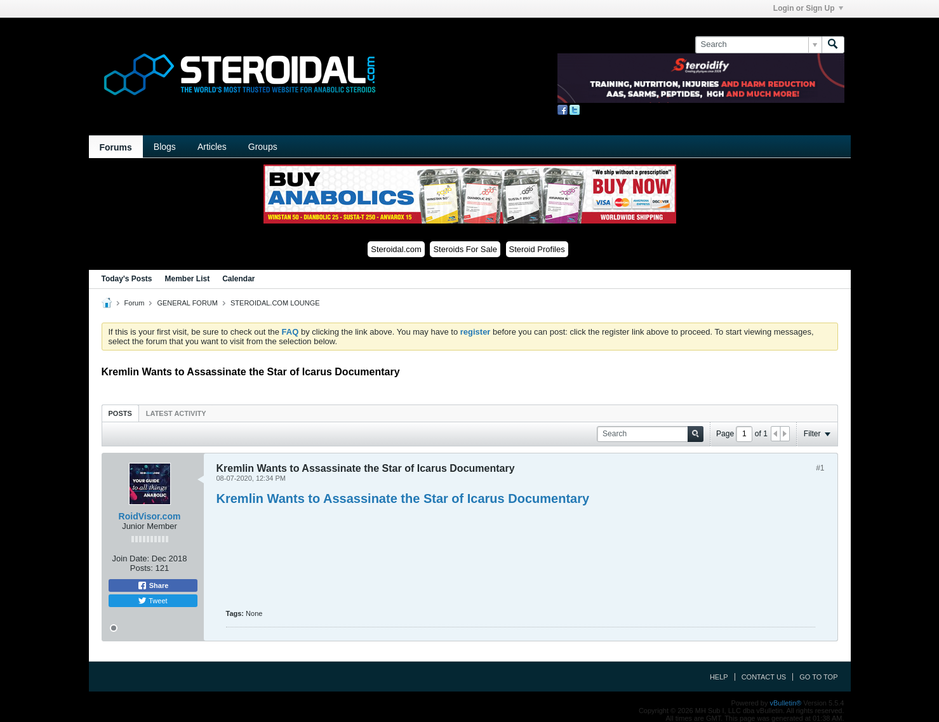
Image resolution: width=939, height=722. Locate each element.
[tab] (120, 413)
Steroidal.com (396, 249)
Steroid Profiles (537, 249)
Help (719, 677)
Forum (134, 303)
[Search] (758, 44)
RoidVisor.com (150, 516)
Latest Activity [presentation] (176, 413)
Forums (116, 147)
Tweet (152, 600)
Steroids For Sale (464, 249)
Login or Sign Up (808, 8)
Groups (262, 147)
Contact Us (764, 677)
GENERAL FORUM (187, 303)
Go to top (818, 677)
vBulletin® (786, 703)
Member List (187, 278)
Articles (212, 147)
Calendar (238, 278)
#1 (820, 468)
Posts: (141, 568)
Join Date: (131, 558)
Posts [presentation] (120, 413)
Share (153, 585)
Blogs (165, 147)
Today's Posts (127, 278)
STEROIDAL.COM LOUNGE (275, 303)
